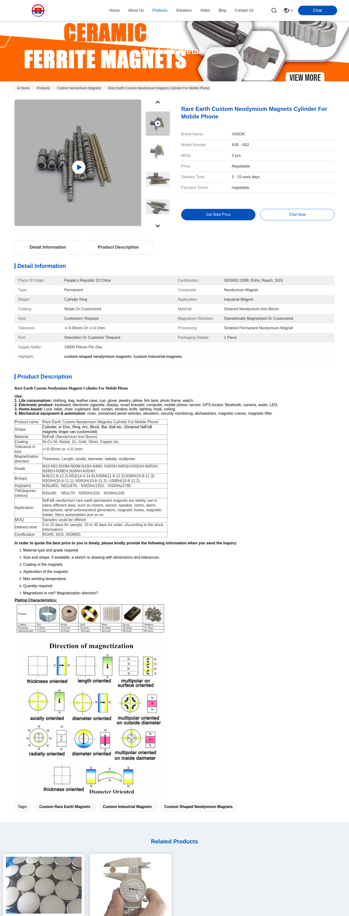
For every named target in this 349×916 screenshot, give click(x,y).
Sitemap (44, 902)
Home (115, 10)
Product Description (118, 247)
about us (136, 10)
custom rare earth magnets (64, 625)
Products (43, 88)
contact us (244, 10)
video (205, 10)
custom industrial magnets (127, 625)
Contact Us (105, 857)
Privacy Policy (25, 902)
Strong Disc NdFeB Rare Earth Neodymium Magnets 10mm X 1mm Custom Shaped (131, 752)
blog (222, 10)
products (159, 10)
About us (103, 819)
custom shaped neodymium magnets (198, 625)
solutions (184, 10)
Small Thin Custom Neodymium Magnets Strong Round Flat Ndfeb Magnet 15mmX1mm (43, 752)
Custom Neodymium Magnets (79, 88)
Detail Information (48, 247)
